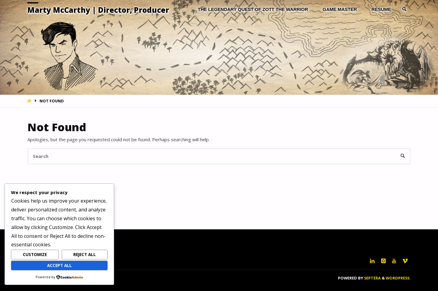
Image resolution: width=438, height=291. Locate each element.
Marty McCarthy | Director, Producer (98, 10)
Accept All (59, 265)
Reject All (84, 254)
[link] (404, 9)
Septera (372, 278)
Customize (35, 254)
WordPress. (398, 278)
